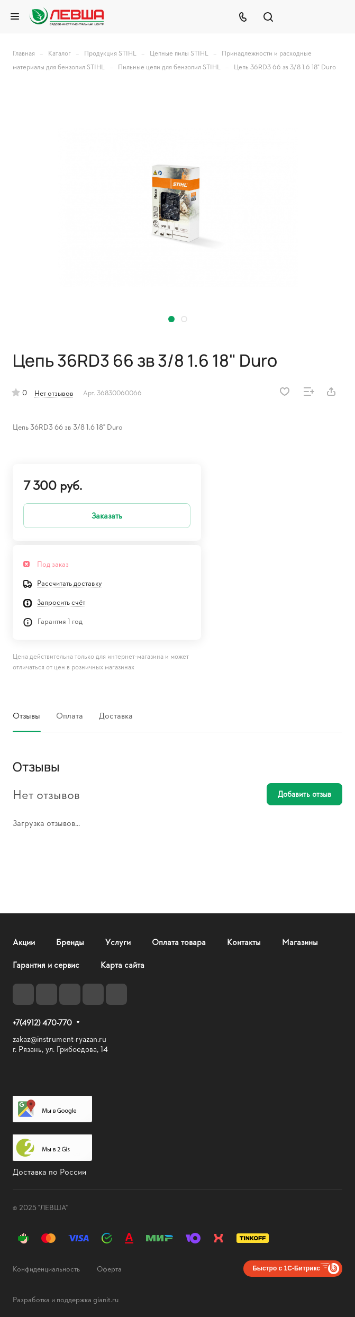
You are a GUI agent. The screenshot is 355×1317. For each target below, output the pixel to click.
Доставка (116, 715)
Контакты (244, 941)
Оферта (109, 1269)
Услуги (118, 941)
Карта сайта (122, 964)
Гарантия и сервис (46, 964)
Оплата (69, 715)
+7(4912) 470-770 (42, 1023)
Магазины (300, 941)
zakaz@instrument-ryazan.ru (59, 1038)
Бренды (70, 941)
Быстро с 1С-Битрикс (286, 1268)
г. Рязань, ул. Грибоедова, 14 (60, 1049)
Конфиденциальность (46, 1269)
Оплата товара (179, 941)
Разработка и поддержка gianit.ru (66, 1299)
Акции (24, 941)
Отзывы (26, 715)
